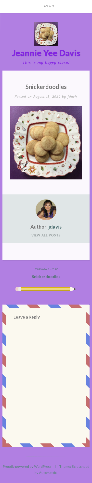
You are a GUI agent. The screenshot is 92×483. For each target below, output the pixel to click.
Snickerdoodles (46, 272)
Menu (49, 6)
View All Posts (46, 235)
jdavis (72, 97)
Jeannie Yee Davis (46, 53)
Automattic (48, 472)
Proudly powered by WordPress (27, 466)
